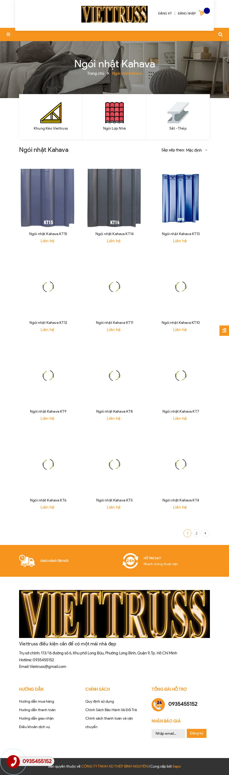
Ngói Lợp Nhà (114, 128)
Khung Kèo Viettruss (51, 128)
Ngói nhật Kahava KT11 (114, 322)
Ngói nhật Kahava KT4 (180, 500)
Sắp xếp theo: (172, 150)
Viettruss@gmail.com (48, 666)
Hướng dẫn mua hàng (36, 701)
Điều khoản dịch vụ (34, 727)
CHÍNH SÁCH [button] (97, 689)
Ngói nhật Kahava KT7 (180, 411)
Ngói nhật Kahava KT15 (48, 234)
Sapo (177, 766)
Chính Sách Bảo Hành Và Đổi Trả (111, 710)
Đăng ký (196, 733)
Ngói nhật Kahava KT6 (48, 500)
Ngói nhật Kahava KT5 (114, 500)
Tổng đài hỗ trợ (169, 689)
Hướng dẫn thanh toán (37, 710)
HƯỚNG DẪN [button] (31, 689)
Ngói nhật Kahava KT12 (48, 322)
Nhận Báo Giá (166, 721)
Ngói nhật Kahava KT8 (114, 411)
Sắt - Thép (177, 128)
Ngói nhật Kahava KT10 (181, 322)
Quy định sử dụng (99, 701)
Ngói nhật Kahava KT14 (114, 234)
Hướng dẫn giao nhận (36, 718)
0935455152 (43, 660)
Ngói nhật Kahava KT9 (48, 411)
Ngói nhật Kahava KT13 (181, 234)
